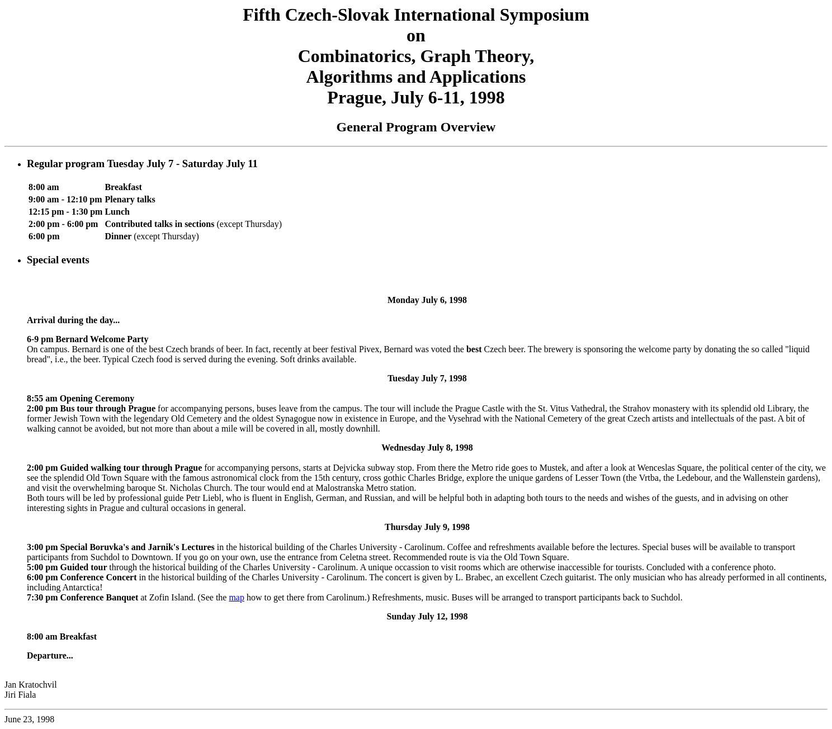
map (236, 597)
